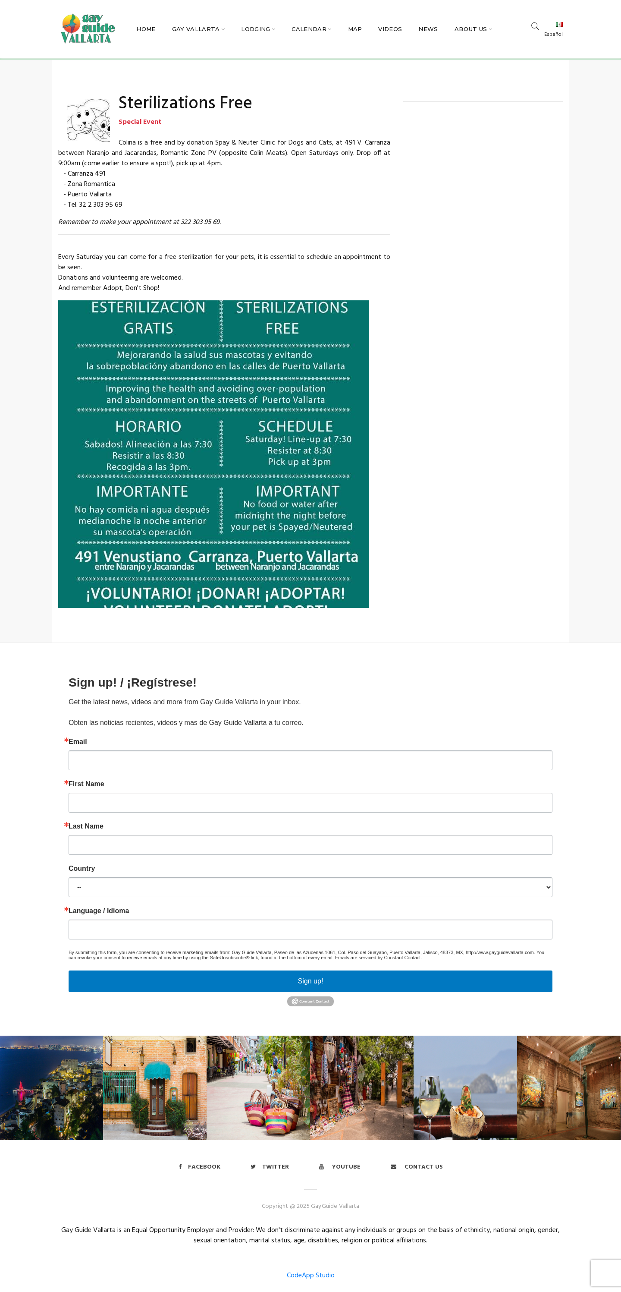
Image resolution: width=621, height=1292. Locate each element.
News (428, 28)
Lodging (255, 28)
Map (355, 28)
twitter (270, 1167)
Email (78, 741)
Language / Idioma (99, 911)
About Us (471, 28)
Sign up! (310, 981)
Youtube (340, 1167)
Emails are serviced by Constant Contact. (378, 957)
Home (145, 28)
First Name (86, 784)
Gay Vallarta (196, 28)
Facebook (199, 1167)
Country (82, 868)
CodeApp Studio (311, 1275)
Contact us (417, 1167)
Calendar (309, 28)
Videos (390, 28)
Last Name (86, 826)
